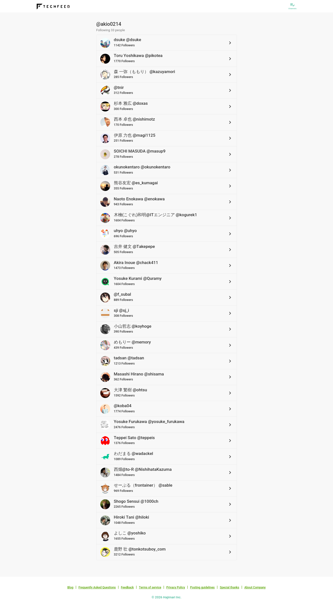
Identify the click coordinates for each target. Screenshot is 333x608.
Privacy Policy (175, 587)
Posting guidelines (202, 587)
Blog (70, 587)
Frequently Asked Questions (97, 587)
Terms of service (150, 587)
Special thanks (229, 587)
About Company (255, 587)
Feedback (127, 587)
